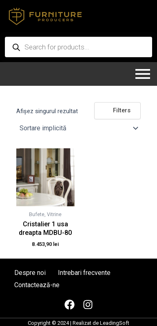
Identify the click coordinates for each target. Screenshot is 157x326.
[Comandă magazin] (78, 128)
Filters (117, 110)
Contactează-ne (37, 285)
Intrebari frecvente (84, 273)
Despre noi (30, 273)
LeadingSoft (114, 323)
